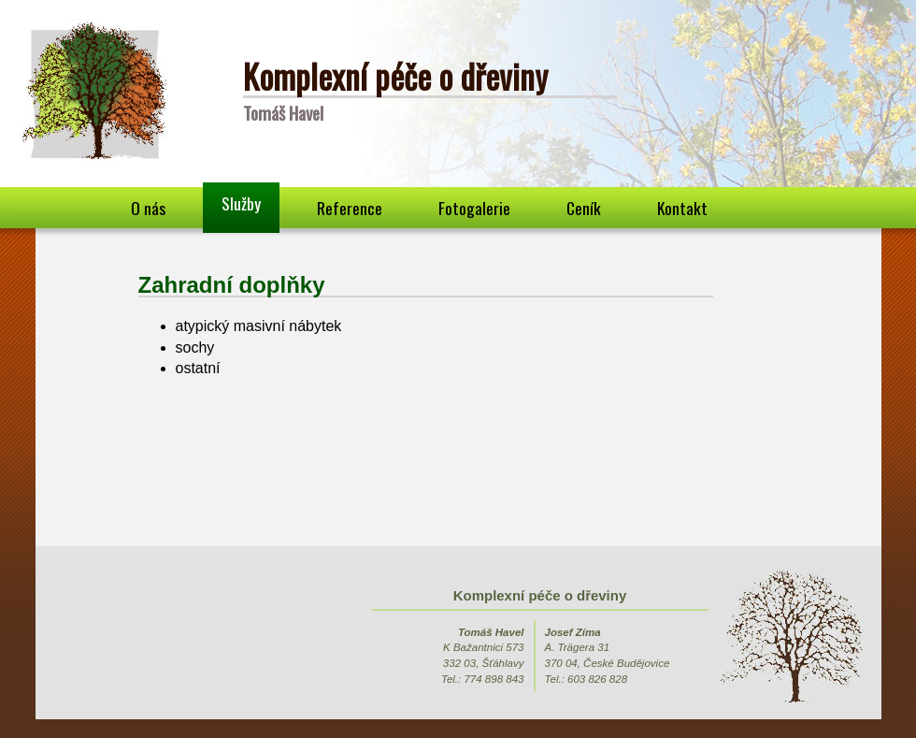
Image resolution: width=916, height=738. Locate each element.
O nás (148, 207)
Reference (349, 207)
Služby (241, 203)
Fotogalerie (474, 207)
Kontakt (682, 207)
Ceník (583, 207)
